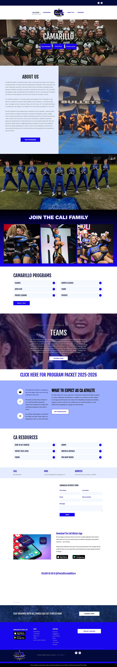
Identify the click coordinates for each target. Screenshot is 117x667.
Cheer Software (61, 655)
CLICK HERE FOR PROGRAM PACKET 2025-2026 (58, 375)
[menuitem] (36, 12)
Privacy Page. (83, 665)
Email (61, 497)
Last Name (85, 490)
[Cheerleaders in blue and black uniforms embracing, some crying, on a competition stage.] (22, 243)
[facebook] (99, 3)
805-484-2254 (17, 474)
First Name (63, 490)
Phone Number (86, 497)
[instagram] (102, 3)
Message (62, 503)
